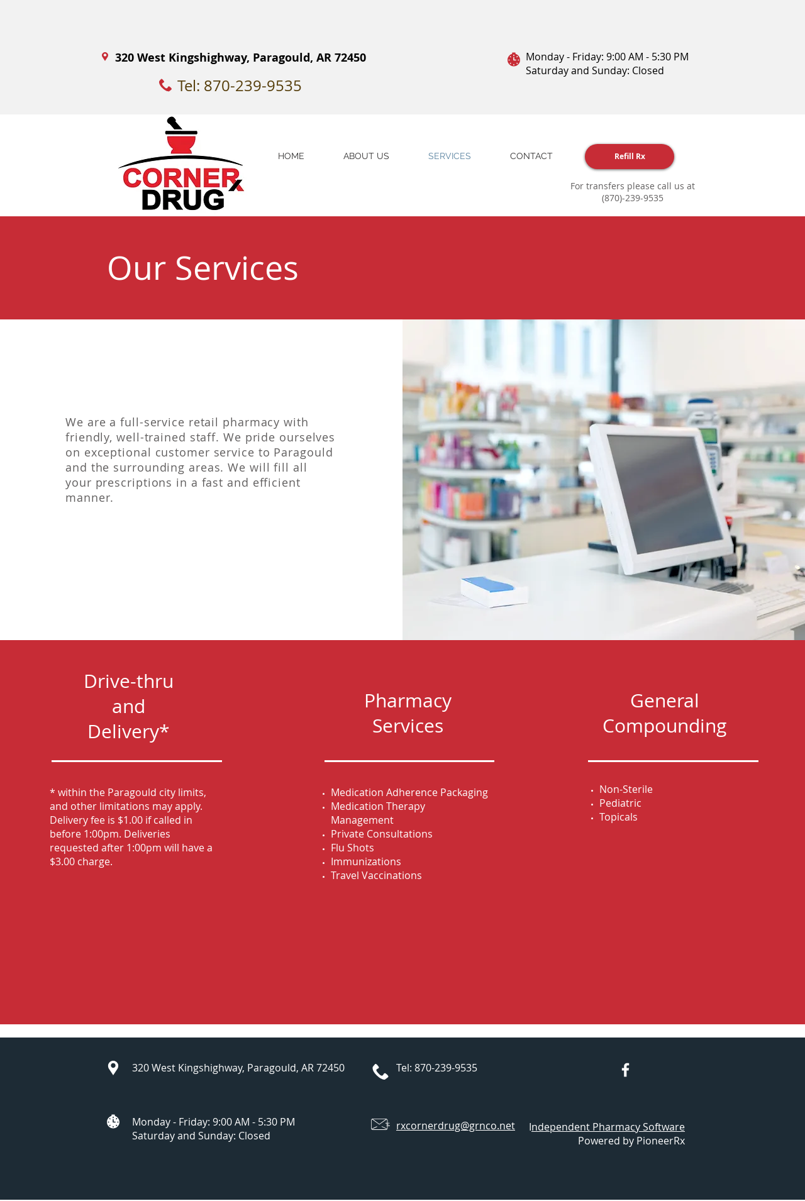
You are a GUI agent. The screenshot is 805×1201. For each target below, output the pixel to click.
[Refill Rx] (629, 156)
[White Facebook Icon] (625, 1070)
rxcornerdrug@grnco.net (455, 1125)
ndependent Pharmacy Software (608, 1127)
